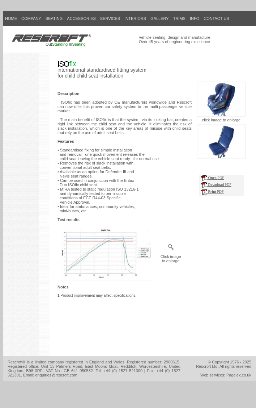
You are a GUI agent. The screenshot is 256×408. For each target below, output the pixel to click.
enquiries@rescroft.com (56, 375)
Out (49, 44)
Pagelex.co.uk (238, 375)
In (70, 44)
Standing (60, 44)
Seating (78, 44)
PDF (212, 178)
